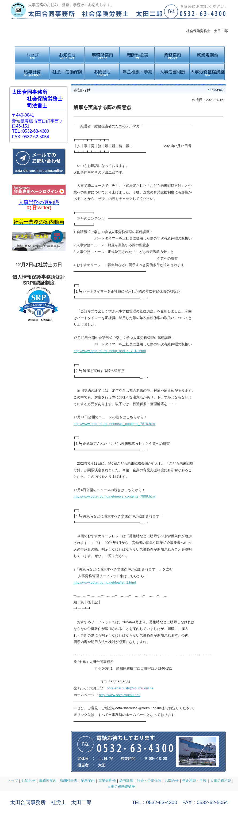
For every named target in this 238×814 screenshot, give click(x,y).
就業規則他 (107, 781)
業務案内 (88, 781)
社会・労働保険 (149, 781)
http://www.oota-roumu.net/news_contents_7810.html (114, 424)
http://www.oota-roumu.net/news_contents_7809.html (114, 496)
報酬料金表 (68, 781)
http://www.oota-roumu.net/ (119, 695)
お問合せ (172, 781)
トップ (12, 781)
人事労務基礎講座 (121, 787)
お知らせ (28, 781)
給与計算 (126, 781)
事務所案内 (47, 781)
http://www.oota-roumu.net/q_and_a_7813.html (110, 351)
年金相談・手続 (194, 781)
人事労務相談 (220, 781)
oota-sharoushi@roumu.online (130, 688)
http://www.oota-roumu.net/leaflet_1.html (105, 582)
